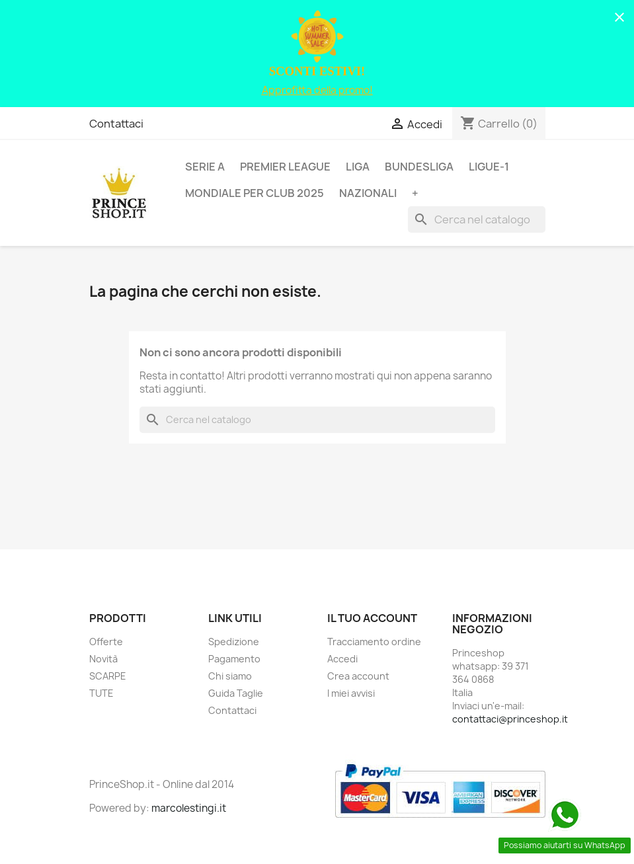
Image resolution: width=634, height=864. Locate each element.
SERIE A (205, 166)
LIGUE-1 (489, 166)
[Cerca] (476, 219)
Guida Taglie (235, 693)
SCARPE (107, 676)
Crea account (358, 676)
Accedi (342, 658)
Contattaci (116, 123)
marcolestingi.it (188, 808)
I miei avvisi (351, 693)
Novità (103, 658)
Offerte (106, 641)
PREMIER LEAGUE (285, 166)
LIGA (358, 166)
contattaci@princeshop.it (510, 719)
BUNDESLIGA (419, 166)
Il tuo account (372, 618)
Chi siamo (230, 676)
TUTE (101, 693)
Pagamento (234, 658)
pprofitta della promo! (320, 90)
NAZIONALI (368, 193)
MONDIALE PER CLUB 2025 (254, 193)
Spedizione (233, 641)
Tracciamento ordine (374, 641)
